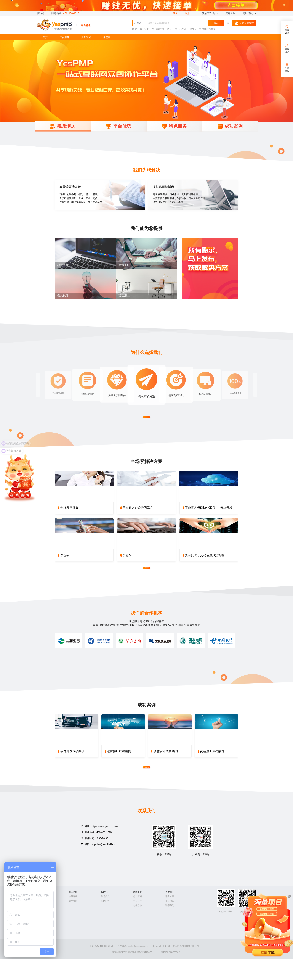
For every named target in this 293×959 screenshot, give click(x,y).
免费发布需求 (244, 23)
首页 (45, 37)
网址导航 (249, 13)
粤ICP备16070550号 (171, 952)
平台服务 (64, 37)
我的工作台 (210, 13)
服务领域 (86, 37)
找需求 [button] (139, 23)
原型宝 (106, 37)
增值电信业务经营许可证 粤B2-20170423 (132, 952)
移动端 (40, 13)
